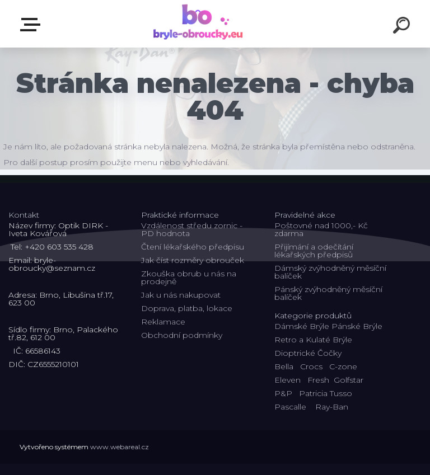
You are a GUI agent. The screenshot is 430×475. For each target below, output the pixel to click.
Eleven (287, 380)
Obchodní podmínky (181, 335)
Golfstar (348, 380)
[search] (403, 27)
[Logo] (198, 23)
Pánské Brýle (356, 326)
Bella (283, 366)
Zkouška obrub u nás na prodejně (188, 277)
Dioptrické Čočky (308, 353)
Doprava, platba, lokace (186, 308)
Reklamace (163, 322)
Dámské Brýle (301, 326)
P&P (283, 393)
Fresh (318, 380)
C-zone (343, 366)
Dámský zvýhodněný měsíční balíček (330, 272)
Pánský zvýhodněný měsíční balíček (328, 293)
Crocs (311, 366)
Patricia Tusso (325, 393)
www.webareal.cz (119, 447)
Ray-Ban (331, 407)
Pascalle (290, 407)
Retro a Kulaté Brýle (313, 340)
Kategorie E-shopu (32, 24)
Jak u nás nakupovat (181, 295)
